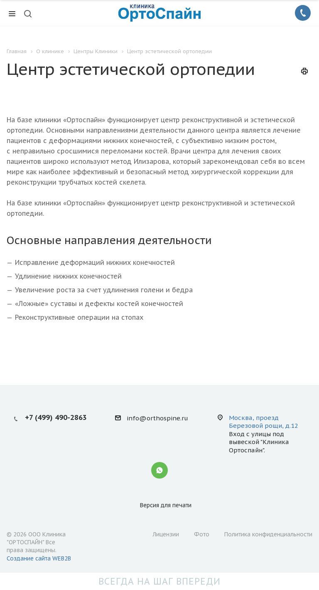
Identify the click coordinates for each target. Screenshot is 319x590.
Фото (201, 534)
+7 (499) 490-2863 (56, 417)
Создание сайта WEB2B (39, 558)
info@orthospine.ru (157, 418)
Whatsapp (159, 470)
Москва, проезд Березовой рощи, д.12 (263, 422)
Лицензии (165, 534)
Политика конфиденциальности (268, 534)
